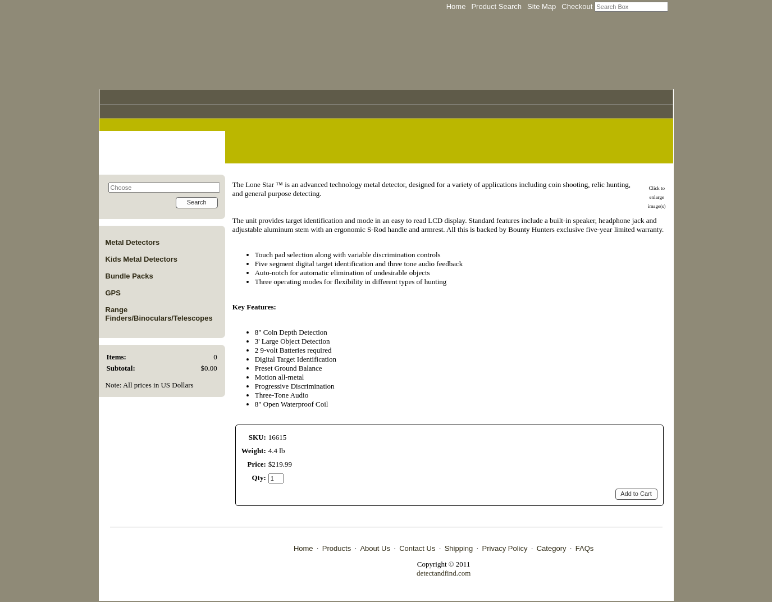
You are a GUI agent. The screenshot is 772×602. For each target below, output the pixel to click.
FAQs (584, 548)
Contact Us (417, 548)
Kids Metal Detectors (142, 259)
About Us (375, 548)
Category (552, 548)
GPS (113, 293)
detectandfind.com (443, 573)
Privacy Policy (505, 548)
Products (336, 548)
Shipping (459, 548)
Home (303, 548)
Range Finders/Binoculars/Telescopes (159, 313)
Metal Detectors (133, 242)
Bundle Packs (129, 276)
